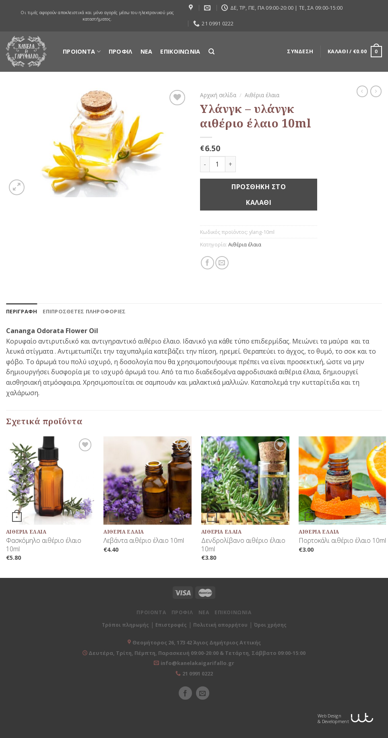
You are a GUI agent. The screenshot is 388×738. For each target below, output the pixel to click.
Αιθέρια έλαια (262, 95)
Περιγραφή (21, 311)
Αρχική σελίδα (218, 95)
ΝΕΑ (146, 51)
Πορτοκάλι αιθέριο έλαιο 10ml (342, 540)
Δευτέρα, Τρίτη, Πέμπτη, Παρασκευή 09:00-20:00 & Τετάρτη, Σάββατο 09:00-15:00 (196, 653)
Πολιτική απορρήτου (220, 625)
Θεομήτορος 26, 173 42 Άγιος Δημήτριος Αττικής (196, 642)
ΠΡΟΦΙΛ (120, 51)
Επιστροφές (171, 625)
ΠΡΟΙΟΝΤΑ (82, 51)
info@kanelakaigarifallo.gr (197, 663)
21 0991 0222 (197, 673)
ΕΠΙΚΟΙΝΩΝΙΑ (180, 51)
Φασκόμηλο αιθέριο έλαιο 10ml (43, 544)
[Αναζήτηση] (211, 51)
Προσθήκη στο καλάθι (258, 194)
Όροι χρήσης (270, 625)
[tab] (21, 311)
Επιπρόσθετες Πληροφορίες (84, 311)
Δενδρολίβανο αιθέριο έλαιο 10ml (243, 544)
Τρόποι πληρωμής (125, 625)
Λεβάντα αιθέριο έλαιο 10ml (143, 540)
